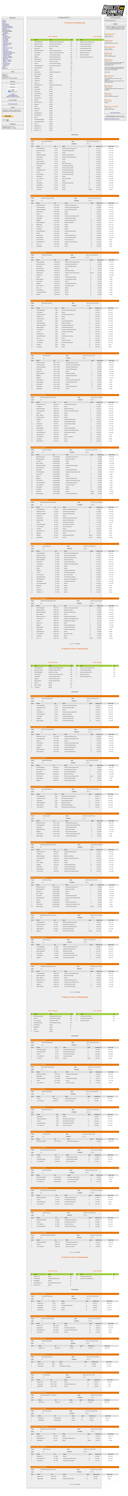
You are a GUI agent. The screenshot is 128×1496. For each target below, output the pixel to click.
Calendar (4, 21)
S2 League (5, 36)
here (118, 29)
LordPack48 (110, 76)
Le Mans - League (7, 56)
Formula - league (7, 37)
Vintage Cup (6, 33)
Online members (6, 30)
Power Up (5, 65)
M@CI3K (109, 53)
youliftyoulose (110, 34)
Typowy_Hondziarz (112, 106)
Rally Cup (5, 45)
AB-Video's (5, 68)
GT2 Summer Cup (7, 51)
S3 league (5, 32)
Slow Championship (7, 48)
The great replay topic (7, 27)
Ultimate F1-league (7, 54)
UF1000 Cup (6, 64)
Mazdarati (109, 40)
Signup (12, 94)
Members (4, 28)
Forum (3, 22)
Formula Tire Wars (7, 43)
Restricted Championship (9, 52)
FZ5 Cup (5, 62)
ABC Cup (5, 49)
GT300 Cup (6, 40)
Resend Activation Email (12, 96)
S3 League (5, 39)
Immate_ (109, 93)
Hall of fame (6, 38)
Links (3, 67)
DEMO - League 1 (7, 59)
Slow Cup (5, 42)
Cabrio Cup (5, 50)
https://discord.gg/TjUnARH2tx (112, 119)
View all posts (113, 112)
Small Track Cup (7, 44)
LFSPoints (77, 643)
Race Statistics (5, 25)
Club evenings (6, 55)
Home (3, 20)
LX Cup (4, 46)
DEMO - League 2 (7, 61)
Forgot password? (12, 95)
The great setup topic (7, 26)
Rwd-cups (5, 58)
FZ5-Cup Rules (6, 63)
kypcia (15, 78)
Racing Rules (5, 24)
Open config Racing (7, 57)
